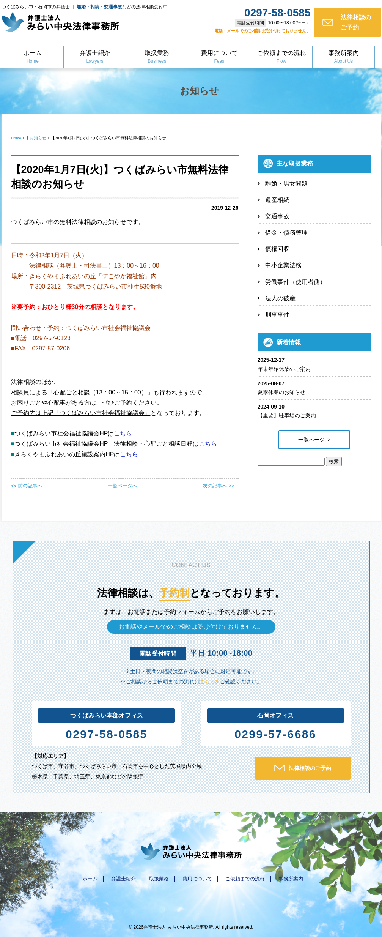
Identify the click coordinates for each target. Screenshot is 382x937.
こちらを (209, 681)
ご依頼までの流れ (281, 57)
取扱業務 (157, 57)
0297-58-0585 (107, 733)
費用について (219, 57)
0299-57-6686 (275, 733)
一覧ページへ (122, 486)
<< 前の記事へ (27, 486)
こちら (123, 433)
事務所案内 (343, 57)
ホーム (33, 57)
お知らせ (199, 90)
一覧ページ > (314, 440)
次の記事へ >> (218, 486)
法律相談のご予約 (346, 22)
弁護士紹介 (95, 57)
